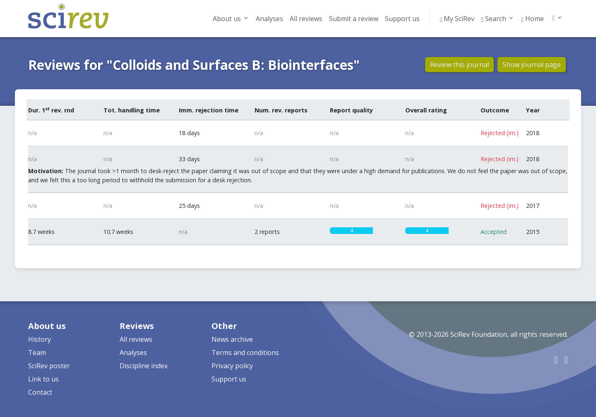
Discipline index (144, 365)
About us (227, 18)
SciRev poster (49, 365)
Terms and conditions (245, 352)
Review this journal (459, 64)
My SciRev (457, 18)
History (39, 339)
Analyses (269, 18)
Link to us (43, 379)
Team (37, 352)
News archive (232, 339)
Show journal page (531, 64)
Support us (402, 18)
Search (493, 18)
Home (532, 18)
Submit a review (353, 18)
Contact (40, 392)
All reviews (306, 18)
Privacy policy (232, 365)
